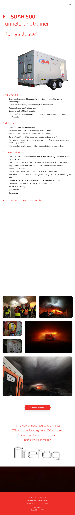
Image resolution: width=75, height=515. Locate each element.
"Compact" (55, 425)
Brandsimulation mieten (37, 439)
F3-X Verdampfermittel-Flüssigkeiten (37, 435)
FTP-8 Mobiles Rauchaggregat (29, 430)
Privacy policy (43, 503)
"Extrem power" (55, 430)
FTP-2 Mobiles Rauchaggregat (31, 425)
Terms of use (31, 503)
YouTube (28, 200)
